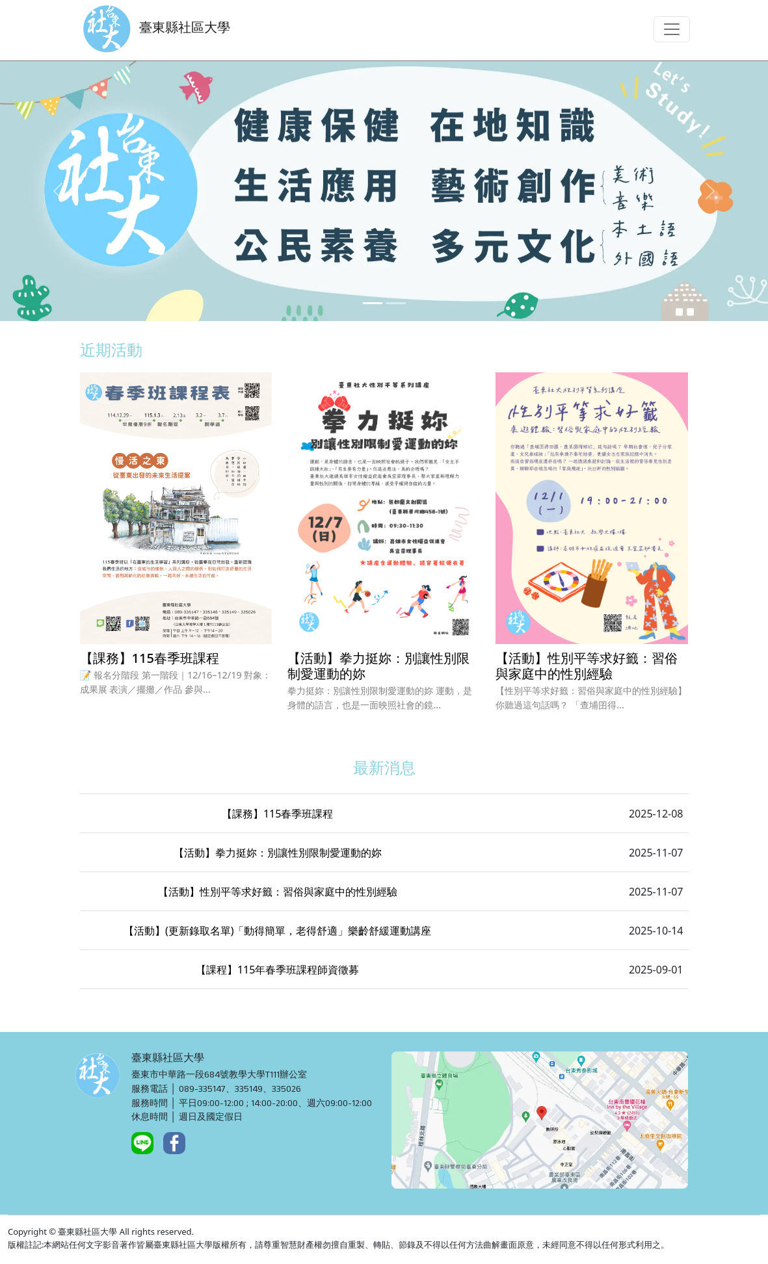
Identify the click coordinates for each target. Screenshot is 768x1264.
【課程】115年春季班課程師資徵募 (277, 969)
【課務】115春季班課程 (277, 813)
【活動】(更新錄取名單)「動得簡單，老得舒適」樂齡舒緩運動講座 (278, 930)
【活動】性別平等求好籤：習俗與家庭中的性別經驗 (277, 891)
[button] (57, 191)
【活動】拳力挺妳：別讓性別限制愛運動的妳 (278, 852)
